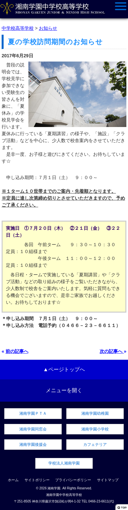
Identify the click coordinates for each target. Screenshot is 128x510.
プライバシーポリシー (73, 480)
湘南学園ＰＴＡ (33, 413)
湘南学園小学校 (95, 429)
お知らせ (48, 28)
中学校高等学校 (18, 28)
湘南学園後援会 (33, 444)
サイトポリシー (37, 480)
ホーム (13, 480)
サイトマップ (108, 480)
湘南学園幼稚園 (95, 413)
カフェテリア (95, 444)
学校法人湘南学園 (64, 463)
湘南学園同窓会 (33, 429)
